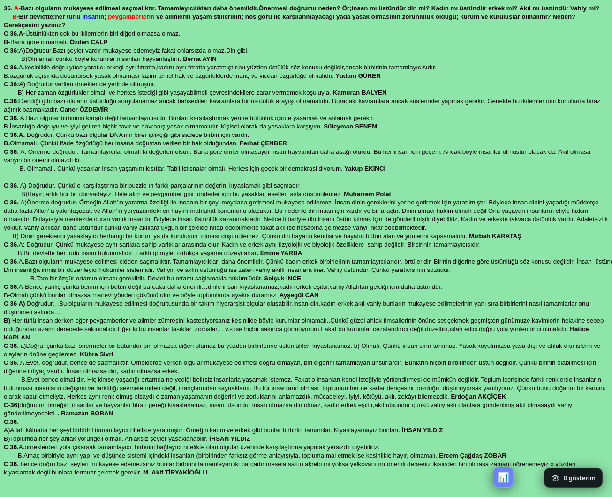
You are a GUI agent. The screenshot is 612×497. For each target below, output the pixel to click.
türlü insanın (84, 16)
